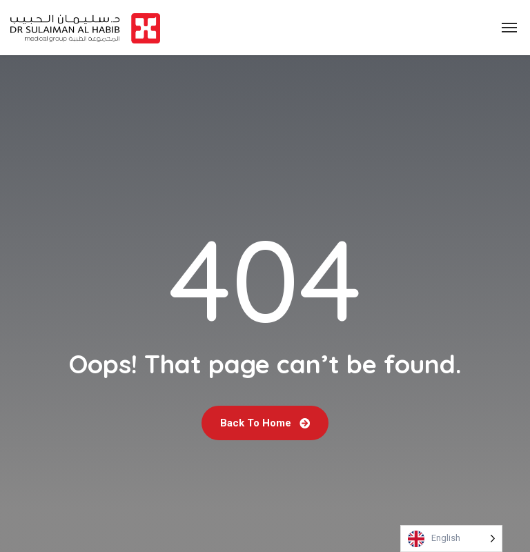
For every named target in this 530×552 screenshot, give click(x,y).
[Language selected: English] (451, 538)
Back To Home (265, 423)
